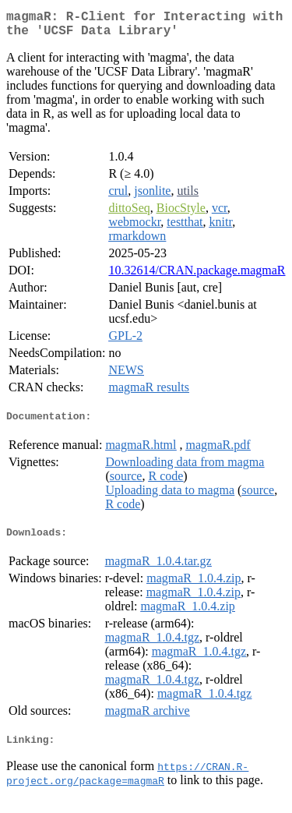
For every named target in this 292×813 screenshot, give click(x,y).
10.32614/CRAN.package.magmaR (196, 276)
